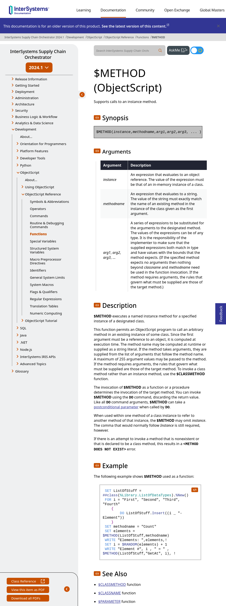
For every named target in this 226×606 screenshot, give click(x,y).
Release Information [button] (31, 79)
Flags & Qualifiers (43, 291)
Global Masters (212, 10)
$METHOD (158, 37)
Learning (84, 10)
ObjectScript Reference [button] (43, 194)
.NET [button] (23, 342)
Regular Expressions (46, 299)
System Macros (42, 284)
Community (145, 10)
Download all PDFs (26, 599)
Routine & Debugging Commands (47, 225)
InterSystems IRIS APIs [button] (38, 356)
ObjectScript (94, 37)
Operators (38, 208)
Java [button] (23, 335)
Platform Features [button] (34, 151)
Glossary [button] (22, 371)
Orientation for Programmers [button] (43, 143)
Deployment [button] (24, 91)
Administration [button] (26, 98)
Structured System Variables (44, 250)
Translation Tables (44, 306)
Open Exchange (177, 10)
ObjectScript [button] (29, 172)
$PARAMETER (109, 601)
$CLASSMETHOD (112, 584)
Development (75, 37)
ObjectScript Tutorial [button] (41, 320)
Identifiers (38, 270)
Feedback (220, 312)
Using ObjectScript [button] (39, 187)
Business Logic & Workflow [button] (36, 116)
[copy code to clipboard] (194, 489)
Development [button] (25, 129)
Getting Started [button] (27, 85)
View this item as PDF (27, 590)
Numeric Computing (46, 313)
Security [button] (21, 110)
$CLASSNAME (109, 593)
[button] (97, 117)
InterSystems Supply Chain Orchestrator (38, 54)
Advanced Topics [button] (33, 364)
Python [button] (25, 165)
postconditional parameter (116, 407)
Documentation (113, 10)
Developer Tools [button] (32, 158)
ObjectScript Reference (119, 37)
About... (26, 136)
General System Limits (47, 277)
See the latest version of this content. (136, 26)
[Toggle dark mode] (197, 50)
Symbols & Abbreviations (49, 201)
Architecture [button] (24, 104)
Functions (143, 37)
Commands (39, 216)
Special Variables (43, 241)
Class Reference (27, 582)
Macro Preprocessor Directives (45, 261)
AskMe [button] (179, 50)
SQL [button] (23, 328)
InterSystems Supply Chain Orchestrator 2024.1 (34, 37)
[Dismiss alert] (218, 26)
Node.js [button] (26, 349)
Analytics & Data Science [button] (34, 123)
